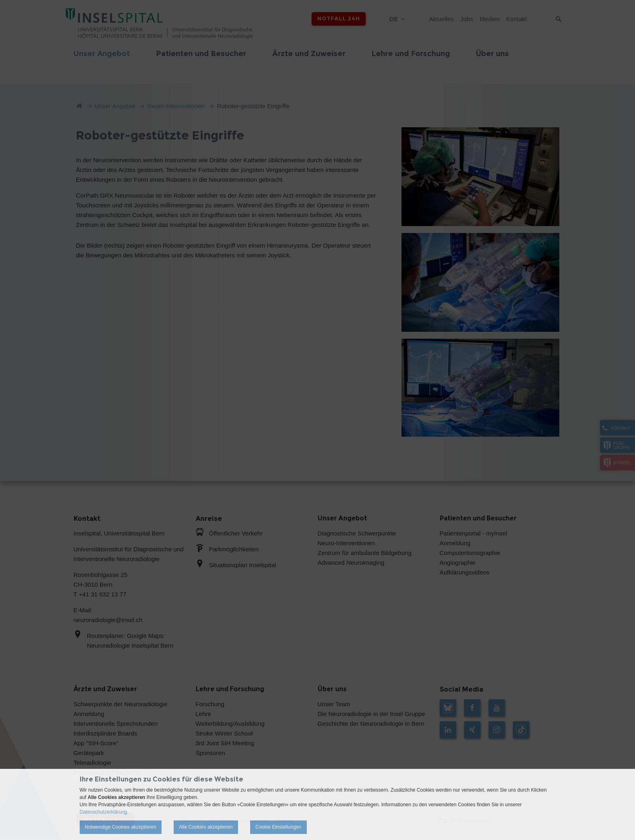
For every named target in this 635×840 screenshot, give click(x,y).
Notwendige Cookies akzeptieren (120, 827)
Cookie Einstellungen (278, 827)
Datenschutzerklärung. (104, 812)
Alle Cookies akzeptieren (206, 827)
